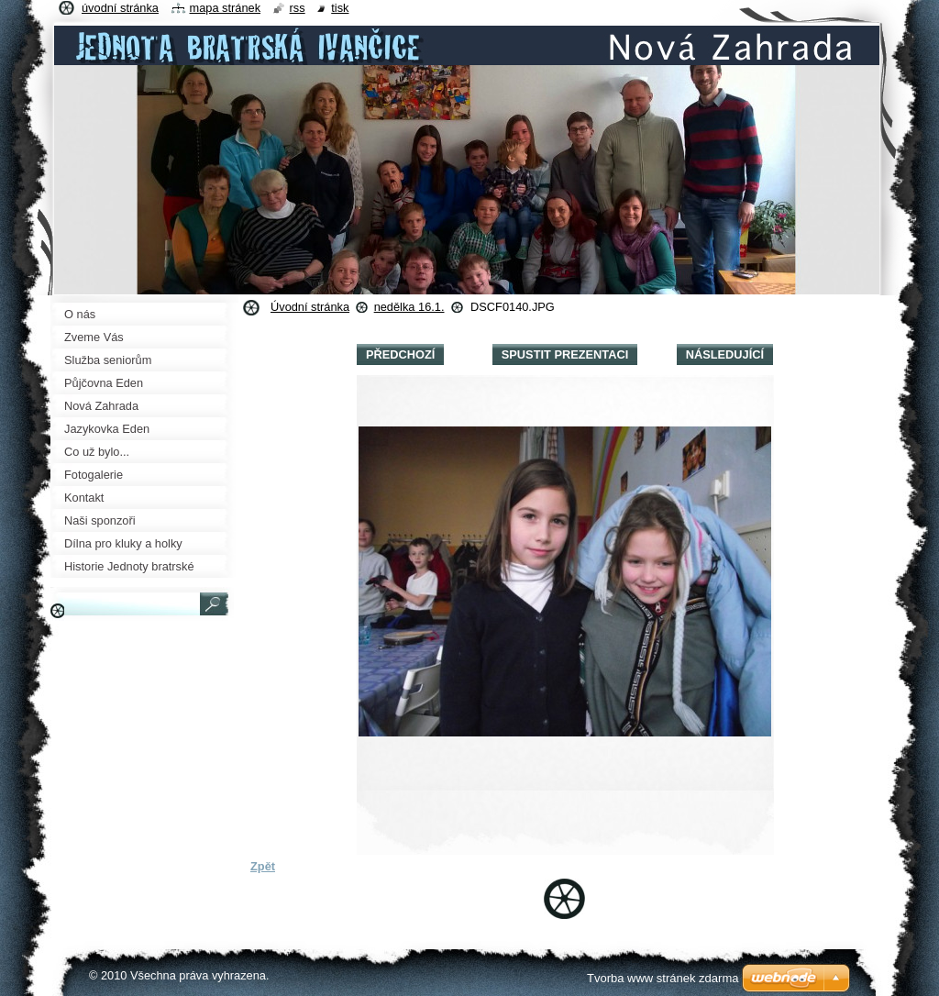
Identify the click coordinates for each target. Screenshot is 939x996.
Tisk (339, 8)
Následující (725, 354)
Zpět (262, 866)
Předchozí (400, 354)
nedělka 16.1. (409, 307)
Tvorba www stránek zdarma (662, 978)
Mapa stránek (225, 8)
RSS (297, 8)
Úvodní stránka (310, 307)
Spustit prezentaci (565, 354)
